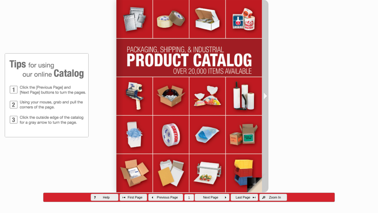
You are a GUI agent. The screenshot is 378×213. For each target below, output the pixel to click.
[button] (104, 197)
